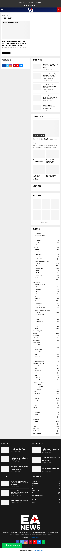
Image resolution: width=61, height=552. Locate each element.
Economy (38, 240)
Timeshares (37, 370)
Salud (35, 345)
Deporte (35, 333)
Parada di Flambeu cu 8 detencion (19, 500)
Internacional (15, 22)
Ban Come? (36, 428)
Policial (36, 347)
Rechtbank (38, 293)
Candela (36, 417)
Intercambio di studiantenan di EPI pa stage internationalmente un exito (51, 468)
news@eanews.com (33, 537)
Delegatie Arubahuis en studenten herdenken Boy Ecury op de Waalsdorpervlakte (49, 87)
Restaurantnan (38, 372)
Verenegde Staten (40, 307)
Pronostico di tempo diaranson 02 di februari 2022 (51, 161)
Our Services (31, 2)
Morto (34, 419)
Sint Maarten (39, 268)
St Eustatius (36, 338)
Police (36, 277)
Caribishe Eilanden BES (40, 310)
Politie (36, 326)
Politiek (36, 328)
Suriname (37, 403)
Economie (38, 289)
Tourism (36, 249)
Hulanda (36, 398)
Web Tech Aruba (38, 550)
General (36, 365)
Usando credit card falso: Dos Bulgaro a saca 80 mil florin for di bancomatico (19, 482)
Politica (36, 349)
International (37, 252)
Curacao (5, 22)
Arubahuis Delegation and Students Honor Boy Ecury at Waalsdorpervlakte (50, 97)
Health (37, 238)
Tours (35, 375)
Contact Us (39, 2)
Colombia (38, 256)
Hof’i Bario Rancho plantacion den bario (45, 140)
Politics (36, 279)
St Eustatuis (36, 335)
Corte (35, 354)
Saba (37, 270)
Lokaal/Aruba (37, 284)
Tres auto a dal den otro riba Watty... (51, 176)
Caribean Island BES (39, 261)
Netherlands (39, 275)
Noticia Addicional (39, 361)
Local (34, 342)
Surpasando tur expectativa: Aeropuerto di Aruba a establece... (38, 177)
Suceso (35, 407)
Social (37, 245)
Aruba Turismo (37, 363)
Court (37, 242)
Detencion (37, 412)
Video (34, 426)
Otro (35, 405)
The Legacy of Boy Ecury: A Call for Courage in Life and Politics (50, 65)
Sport (35, 296)
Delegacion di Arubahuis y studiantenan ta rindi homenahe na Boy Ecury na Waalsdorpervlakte (49, 76)
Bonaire (38, 266)
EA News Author (7, 47)
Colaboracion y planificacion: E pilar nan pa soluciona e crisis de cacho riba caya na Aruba (51, 459)
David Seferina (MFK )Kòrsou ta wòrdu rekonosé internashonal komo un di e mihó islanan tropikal (15, 43)
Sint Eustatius (39, 273)
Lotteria (36, 358)
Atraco (36, 414)
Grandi (36, 421)
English (35, 233)
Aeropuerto (37, 379)
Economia (37, 356)
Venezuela (39, 254)
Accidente (37, 410)
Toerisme (36, 298)
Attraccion (37, 377)
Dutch (34, 282)
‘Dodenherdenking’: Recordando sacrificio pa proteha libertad (49, 106)
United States (39, 259)
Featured (9, 22)
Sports (36, 247)
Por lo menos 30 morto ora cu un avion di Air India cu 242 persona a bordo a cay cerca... (19, 492)
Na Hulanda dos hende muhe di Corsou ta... (38, 160)
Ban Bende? (36, 431)
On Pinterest (37, 195)
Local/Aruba (37, 235)
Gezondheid (39, 287)
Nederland (39, 324)
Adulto (36, 424)
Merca (36, 400)
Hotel (35, 368)
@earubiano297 (45, 222)
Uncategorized (37, 433)
